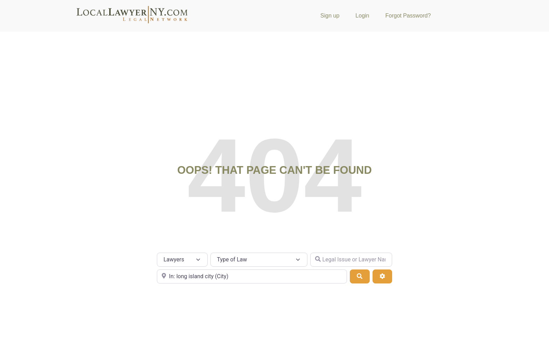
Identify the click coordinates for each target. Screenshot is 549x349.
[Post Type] (182, 260)
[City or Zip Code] (252, 276)
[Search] (359, 276)
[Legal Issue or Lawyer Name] (351, 260)
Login (362, 16)
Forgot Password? (408, 16)
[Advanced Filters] (382, 276)
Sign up (329, 16)
